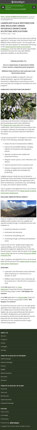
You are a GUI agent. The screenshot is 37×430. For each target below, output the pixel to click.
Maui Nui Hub (5, 396)
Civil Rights (4, 346)
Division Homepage (6, 362)
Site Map (3, 350)
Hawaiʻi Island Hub (6, 399)
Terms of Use (5, 412)
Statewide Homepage (7, 403)
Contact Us (4, 339)
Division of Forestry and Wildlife (15, 9)
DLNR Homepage (6, 359)
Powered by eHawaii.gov (10, 423)
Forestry (3, 366)
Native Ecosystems (6, 373)
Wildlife (3, 369)
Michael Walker (23, 297)
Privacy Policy (4, 419)
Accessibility (4, 415)
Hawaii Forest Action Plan (11, 125)
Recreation (4, 377)
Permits (3, 343)
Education (4, 380)
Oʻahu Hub (4, 392)
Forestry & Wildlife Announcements (17, 16)
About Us (3, 336)
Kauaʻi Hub (4, 389)
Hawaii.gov (18, 1)
